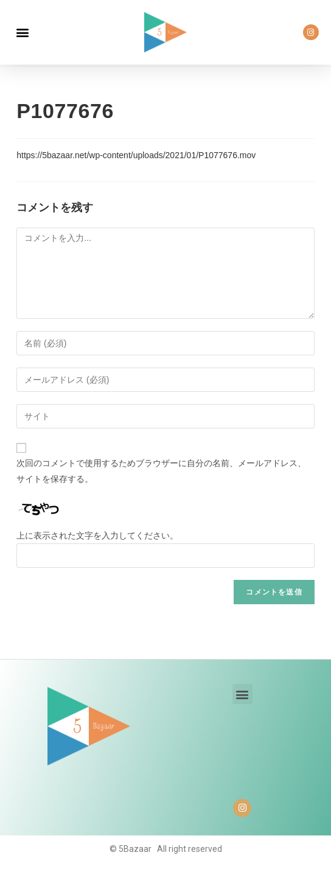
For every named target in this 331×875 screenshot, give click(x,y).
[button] (22, 33)
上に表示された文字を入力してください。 (97, 535)
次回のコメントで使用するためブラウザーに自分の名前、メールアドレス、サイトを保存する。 (161, 470)
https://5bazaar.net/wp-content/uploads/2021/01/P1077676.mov (136, 155)
